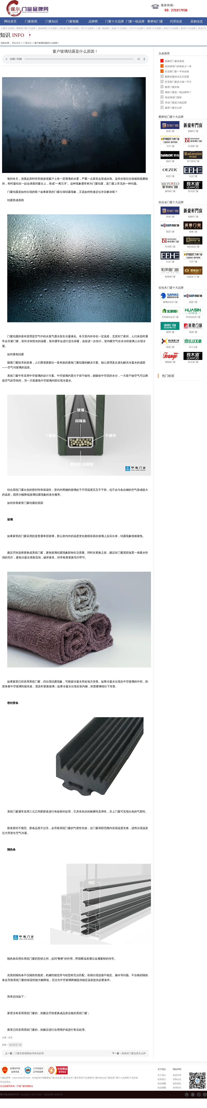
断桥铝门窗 (155, 21)
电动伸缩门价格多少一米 (178, 66)
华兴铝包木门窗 (193, 317)
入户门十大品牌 (136, 28)
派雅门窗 (193, 231)
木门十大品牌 (87, 28)
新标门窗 (170, 161)
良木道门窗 (193, 191)
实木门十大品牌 (171, 28)
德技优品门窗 (193, 246)
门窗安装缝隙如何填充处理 (29, 1053)
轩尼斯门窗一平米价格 (177, 71)
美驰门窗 (193, 332)
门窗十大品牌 (114, 21)
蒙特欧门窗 (170, 191)
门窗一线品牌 (135, 21)
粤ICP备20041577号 (9, 1094)
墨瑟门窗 (170, 231)
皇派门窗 (170, 131)
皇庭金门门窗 (193, 276)
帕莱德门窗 (170, 276)
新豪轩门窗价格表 (174, 61)
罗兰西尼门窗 (193, 161)
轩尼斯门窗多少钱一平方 (178, 81)
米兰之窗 (193, 347)
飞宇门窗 (170, 146)
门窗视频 (72, 21)
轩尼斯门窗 (193, 146)
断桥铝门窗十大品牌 (26, 28)
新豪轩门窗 (193, 131)
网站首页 (10, 21)
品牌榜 (93, 21)
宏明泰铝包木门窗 (170, 317)
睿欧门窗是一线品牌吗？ (178, 92)
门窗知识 (52, 21)
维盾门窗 (170, 347)
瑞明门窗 (170, 332)
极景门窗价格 (172, 87)
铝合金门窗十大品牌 (69, 28)
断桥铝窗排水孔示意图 (177, 76)
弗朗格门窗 (170, 362)
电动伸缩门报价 (173, 97)
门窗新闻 (31, 21)
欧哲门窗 (170, 176)
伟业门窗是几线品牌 (176, 102)
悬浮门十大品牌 (188, 28)
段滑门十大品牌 (153, 28)
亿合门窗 (193, 176)
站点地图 (162, 1083)
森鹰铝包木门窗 (170, 302)
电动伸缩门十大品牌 (47, 28)
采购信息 (196, 21)
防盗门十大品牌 (119, 28)
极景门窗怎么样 (173, 107)
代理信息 (176, 21)
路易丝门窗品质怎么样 (134, 1053)
